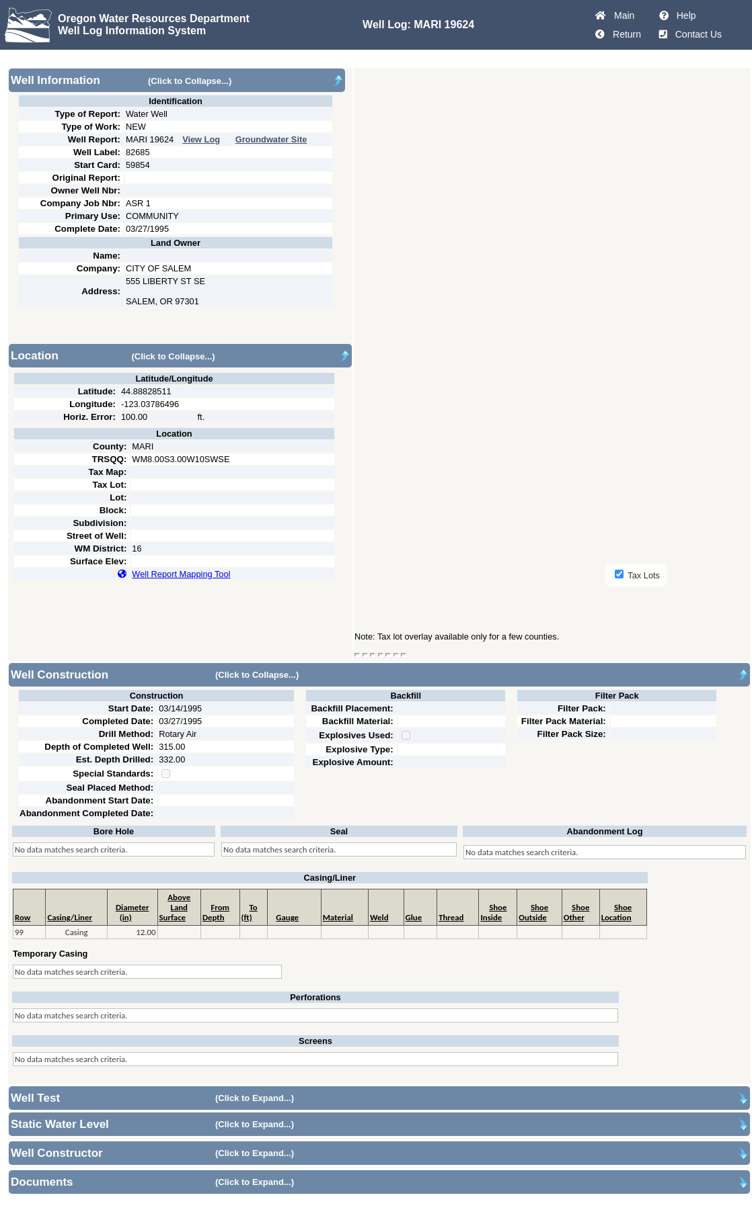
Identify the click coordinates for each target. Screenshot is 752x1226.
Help (683, 15)
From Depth (215, 912)
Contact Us (696, 34)
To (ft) (249, 912)
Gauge (287, 917)
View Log (201, 139)
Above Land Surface (175, 907)
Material (338, 917)
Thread (451, 917)
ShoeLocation (616, 912)
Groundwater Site (271, 139)
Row (22, 917)
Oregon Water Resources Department (154, 18)
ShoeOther (577, 912)
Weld (379, 917)
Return (624, 34)
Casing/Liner (69, 917)
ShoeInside (493, 912)
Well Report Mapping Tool (181, 574)
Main (621, 15)
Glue (414, 917)
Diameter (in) (132, 912)
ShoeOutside (533, 912)
